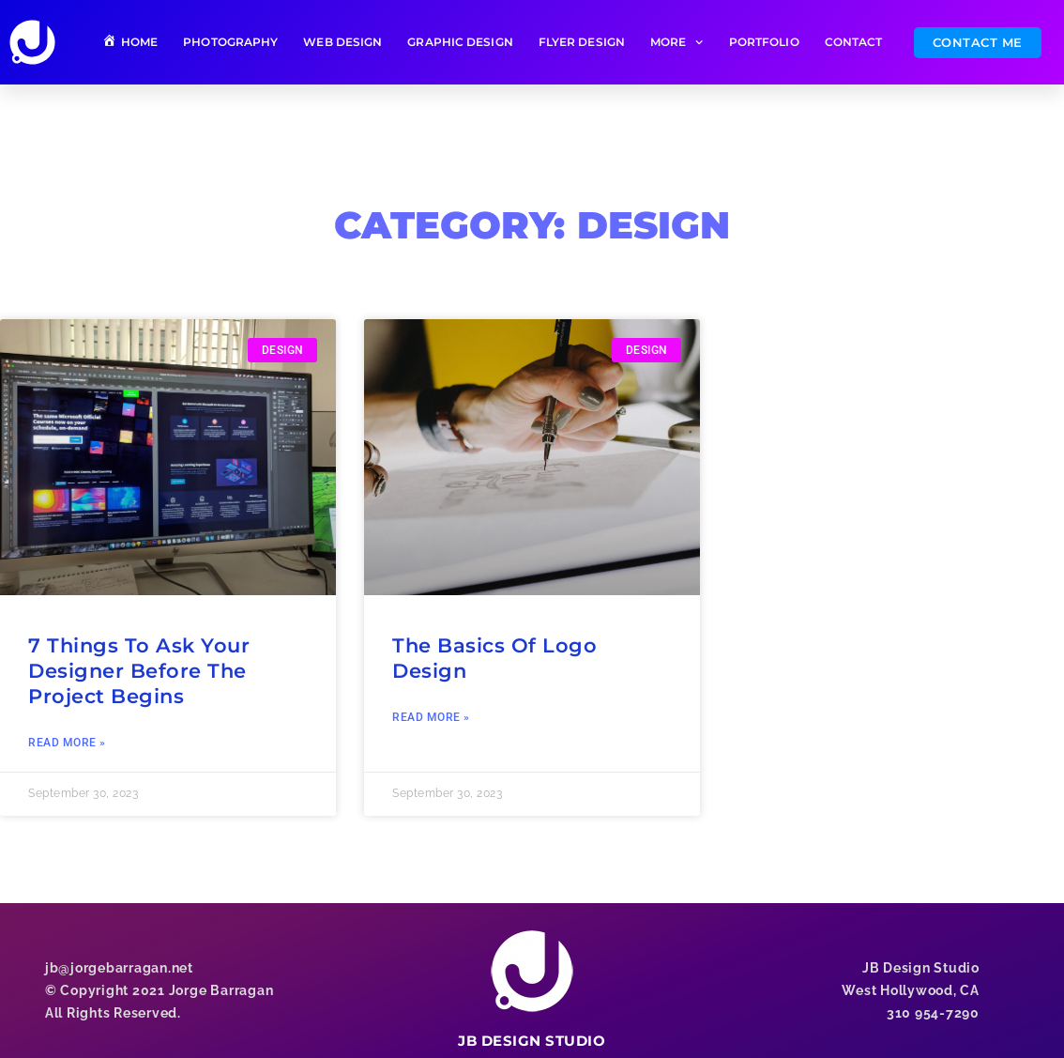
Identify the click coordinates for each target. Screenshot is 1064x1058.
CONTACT (854, 42)
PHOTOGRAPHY (230, 42)
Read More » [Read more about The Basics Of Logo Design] (431, 717)
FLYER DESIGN (582, 42)
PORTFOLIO (764, 42)
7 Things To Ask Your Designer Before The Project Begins (139, 671)
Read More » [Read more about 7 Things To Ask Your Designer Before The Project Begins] (67, 742)
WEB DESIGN (342, 42)
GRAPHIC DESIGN (459, 42)
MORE (677, 42)
